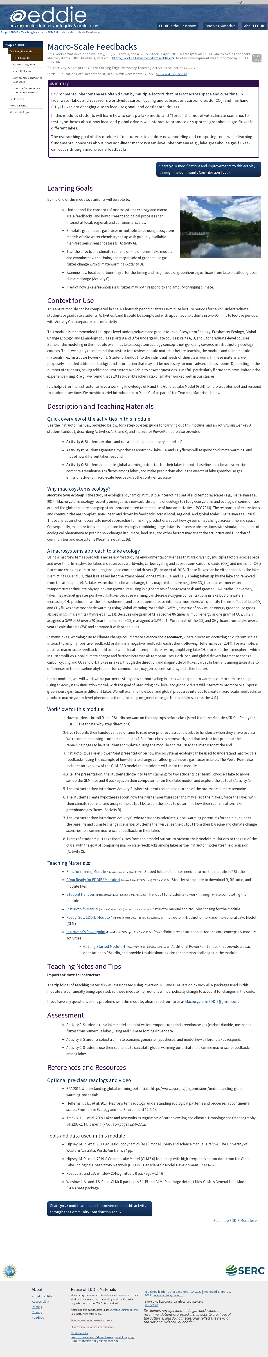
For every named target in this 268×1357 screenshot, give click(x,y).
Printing (37, 1307)
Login (239, 2)
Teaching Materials (220, 25)
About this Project (20, 112)
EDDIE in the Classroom (177, 25)
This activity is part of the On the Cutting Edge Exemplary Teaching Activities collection (122, 67)
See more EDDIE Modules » (235, 1220)
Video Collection (22, 71)
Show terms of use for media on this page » (92, 1327)
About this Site (42, 1296)
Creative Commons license (124, 1309)
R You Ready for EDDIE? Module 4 (93, 879)
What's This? (151, 1305)
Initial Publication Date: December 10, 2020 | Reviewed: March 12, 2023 (117, 74)
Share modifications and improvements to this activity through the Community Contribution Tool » (207, 169)
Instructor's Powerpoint (86, 931)
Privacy (37, 1312)
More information (79, 1333)
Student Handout (81, 894)
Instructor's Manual (82, 909)
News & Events (18, 105)
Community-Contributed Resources (27, 79)
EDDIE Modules (57, 32)
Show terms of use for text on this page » (91, 1320)
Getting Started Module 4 (104, 946)
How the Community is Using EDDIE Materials (26, 90)
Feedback (38, 1317)
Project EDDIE (9, 32)
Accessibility (40, 1301)
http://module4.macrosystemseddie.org (143, 58)
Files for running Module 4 (87, 871)
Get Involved (17, 99)
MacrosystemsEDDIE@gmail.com (211, 1001)
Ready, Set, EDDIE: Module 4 (89, 917)
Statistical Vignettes (24, 64)
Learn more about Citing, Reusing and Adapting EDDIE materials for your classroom (102, 1339)
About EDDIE (254, 25)
